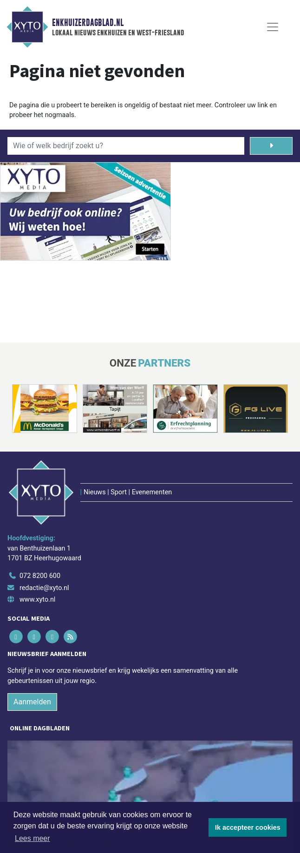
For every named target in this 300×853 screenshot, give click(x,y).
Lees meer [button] (32, 838)
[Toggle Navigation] (273, 27)
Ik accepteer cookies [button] (247, 827)
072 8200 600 (40, 576)
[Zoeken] (271, 146)
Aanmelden (32, 701)
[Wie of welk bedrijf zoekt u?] (125, 146)
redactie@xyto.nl (44, 588)
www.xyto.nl (37, 600)
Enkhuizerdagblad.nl (88, 22)
